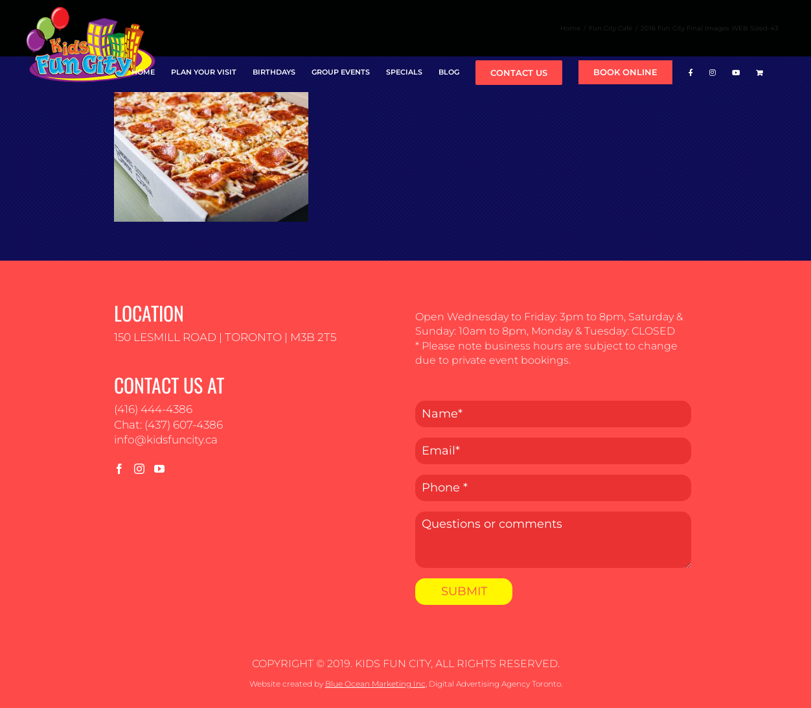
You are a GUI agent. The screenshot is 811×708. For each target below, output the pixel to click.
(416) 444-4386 (153, 409)
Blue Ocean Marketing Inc (375, 684)
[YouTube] (159, 469)
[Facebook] (119, 469)
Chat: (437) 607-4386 (168, 424)
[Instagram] (139, 469)
